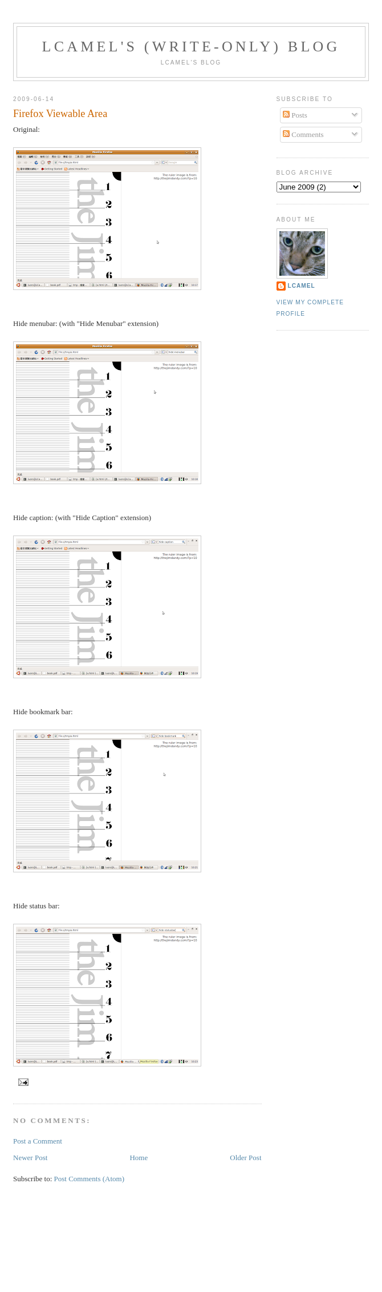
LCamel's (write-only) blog (191, 46)
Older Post (245, 1157)
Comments (303, 134)
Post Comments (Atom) (89, 1178)
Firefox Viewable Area (60, 113)
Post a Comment (37, 1141)
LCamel (301, 286)
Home (138, 1157)
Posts (295, 115)
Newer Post (30, 1157)
